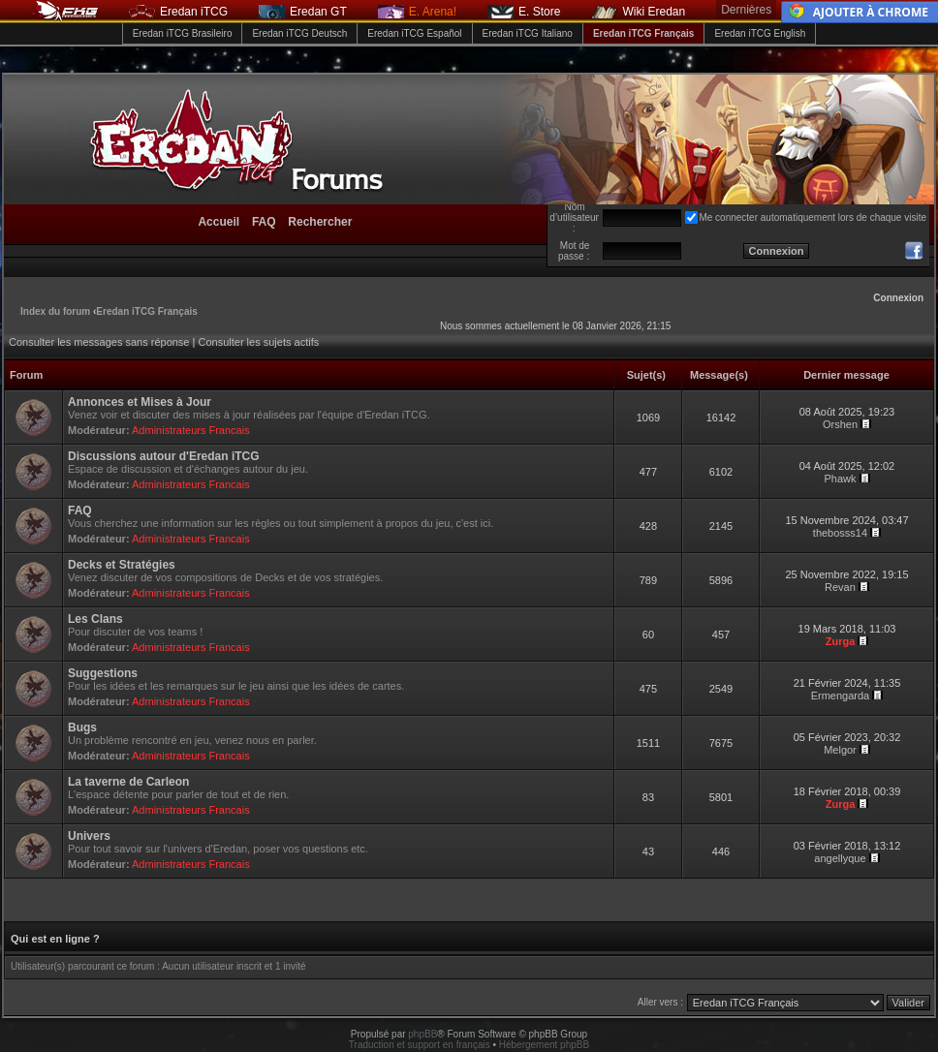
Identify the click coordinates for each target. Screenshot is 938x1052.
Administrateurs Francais (191, 430)
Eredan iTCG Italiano (528, 33)
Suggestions (103, 673)
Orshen (840, 424)
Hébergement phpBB (544, 1044)
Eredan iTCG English (759, 33)
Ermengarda (840, 695)
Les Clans (95, 619)
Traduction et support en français (419, 1044)
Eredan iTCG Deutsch (299, 33)
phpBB (422, 1034)
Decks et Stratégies (121, 565)
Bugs (82, 727)
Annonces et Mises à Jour (139, 402)
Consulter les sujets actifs (258, 342)
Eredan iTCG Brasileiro (183, 33)
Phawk (840, 478)
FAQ (80, 510)
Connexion (898, 298)
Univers (89, 836)
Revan (840, 587)
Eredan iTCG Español (414, 33)
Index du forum (55, 311)
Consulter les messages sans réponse (99, 342)
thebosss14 (840, 533)
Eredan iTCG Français (643, 33)
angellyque (839, 858)
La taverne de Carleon (128, 782)
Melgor (840, 750)
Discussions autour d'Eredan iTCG (164, 456)
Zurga (841, 641)
